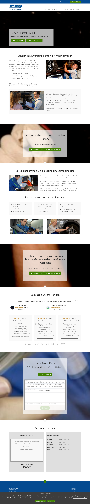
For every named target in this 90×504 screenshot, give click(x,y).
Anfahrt (78, 9)
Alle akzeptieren (51, 501)
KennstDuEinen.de (53, 344)
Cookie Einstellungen (75, 491)
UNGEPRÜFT (77, 300)
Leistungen (55, 9)
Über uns (47, 9)
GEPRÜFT (62, 344)
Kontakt (72, 9)
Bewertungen (64, 9)
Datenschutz (73, 489)
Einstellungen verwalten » (80, 498)
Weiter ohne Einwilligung (41, 501)
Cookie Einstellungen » (45, 390)
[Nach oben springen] (45, 163)
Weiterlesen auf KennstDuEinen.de (20, 336)
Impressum (73, 488)
